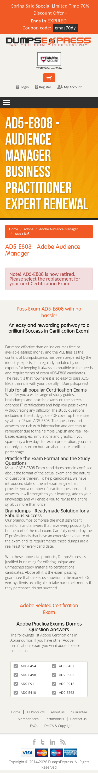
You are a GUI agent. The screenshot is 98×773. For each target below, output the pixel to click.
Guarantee (79, 712)
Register (43, 87)
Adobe (28, 229)
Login (22, 87)
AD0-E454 (25, 666)
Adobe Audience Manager (58, 229)
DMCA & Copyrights (59, 726)
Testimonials (54, 719)
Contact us (78, 719)
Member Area (28, 719)
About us (58, 712)
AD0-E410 (25, 692)
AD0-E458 (25, 674)
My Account (69, 87)
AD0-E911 (25, 683)
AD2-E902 (63, 674)
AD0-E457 (63, 666)
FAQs (34, 726)
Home (13, 229)
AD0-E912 (63, 683)
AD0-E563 (63, 692)
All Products (35, 712)
